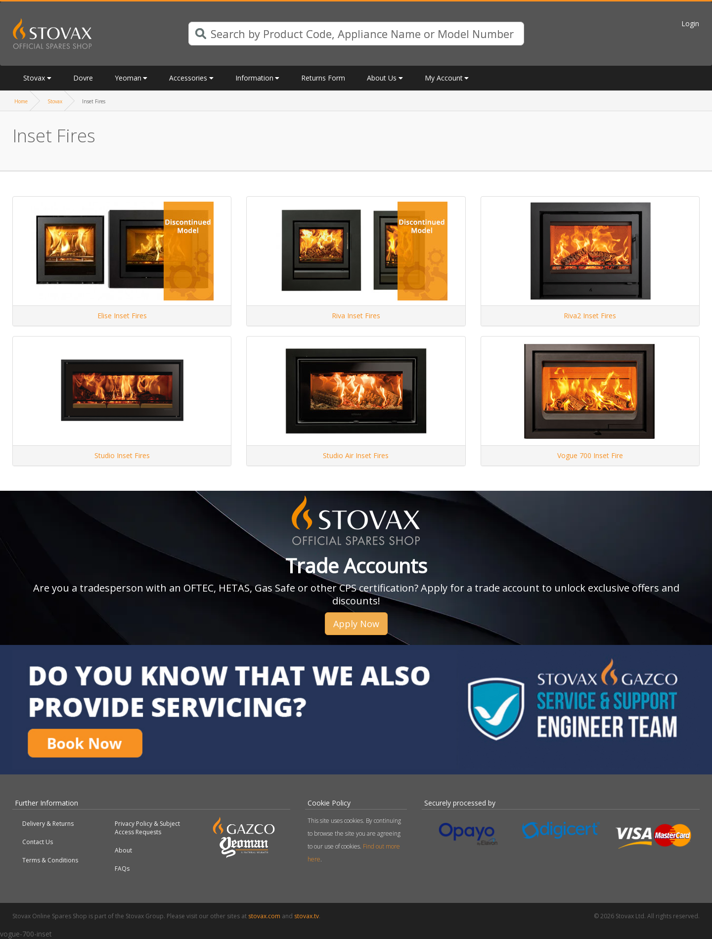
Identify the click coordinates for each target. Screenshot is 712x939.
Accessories (188, 78)
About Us (382, 78)
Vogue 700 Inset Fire (590, 455)
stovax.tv (306, 916)
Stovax (34, 78)
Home (21, 101)
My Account (444, 78)
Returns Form (323, 78)
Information (254, 78)
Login (690, 23)
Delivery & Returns (48, 823)
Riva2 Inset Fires (590, 315)
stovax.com (264, 916)
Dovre (83, 78)
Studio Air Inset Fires (356, 455)
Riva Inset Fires (356, 315)
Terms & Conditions (50, 860)
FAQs (122, 868)
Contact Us (37, 842)
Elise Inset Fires (122, 315)
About (123, 850)
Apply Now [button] (356, 624)
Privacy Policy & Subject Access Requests (147, 827)
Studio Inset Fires (122, 455)
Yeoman (128, 78)
